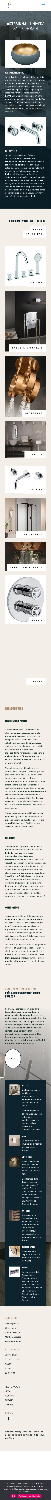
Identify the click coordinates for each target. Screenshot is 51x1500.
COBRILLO (35, 455)
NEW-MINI (35, 490)
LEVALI (37, 620)
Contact (13, 1059)
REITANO (36, 283)
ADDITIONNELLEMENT (26, 567)
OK (13, 1496)
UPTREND (36, 681)
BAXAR (38, 229)
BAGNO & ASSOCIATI (27, 348)
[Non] (47, 1490)
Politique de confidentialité (29, 1496)
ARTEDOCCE (34, 413)
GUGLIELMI (34, 234)
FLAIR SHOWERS (31, 535)
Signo (11, 1438)
